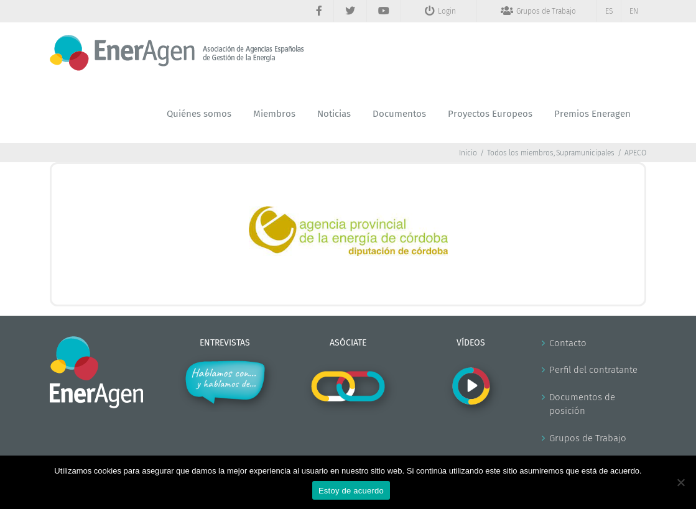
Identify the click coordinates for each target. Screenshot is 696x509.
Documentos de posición (582, 404)
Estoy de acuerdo (351, 490)
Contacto (568, 343)
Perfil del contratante (593, 369)
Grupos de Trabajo (587, 438)
